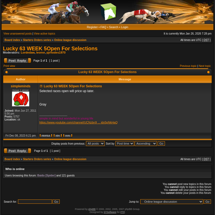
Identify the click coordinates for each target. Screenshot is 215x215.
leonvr (40, 52)
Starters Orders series (37, 40)
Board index (12, 40)
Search (113, 27)
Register (92, 27)
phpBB (92, 209)
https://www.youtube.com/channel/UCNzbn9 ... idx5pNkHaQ (78, 122)
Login (124, 27)
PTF (122, 212)
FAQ (103, 27)
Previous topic (188, 66)
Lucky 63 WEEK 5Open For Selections (50, 48)
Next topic (205, 66)
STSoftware (110, 212)
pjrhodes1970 (56, 52)
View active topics (44, 33)
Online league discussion (70, 40)
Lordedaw (28, 52)
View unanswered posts (17, 33)
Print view (9, 66)
